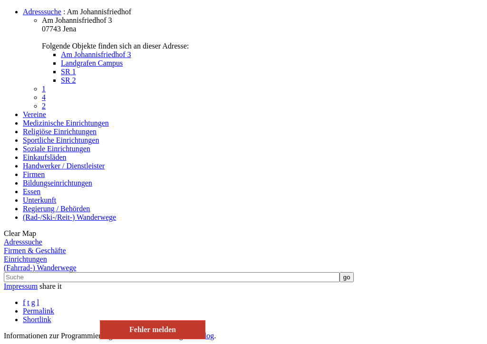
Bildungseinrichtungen (57, 183)
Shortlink (37, 319)
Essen (31, 191)
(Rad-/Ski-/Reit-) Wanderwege (69, 217)
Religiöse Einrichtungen (60, 132)
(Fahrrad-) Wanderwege (40, 268)
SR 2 (68, 80)
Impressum (21, 286)
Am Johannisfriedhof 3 (96, 54)
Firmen (34, 174)
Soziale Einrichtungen (56, 149)
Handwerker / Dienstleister (64, 166)
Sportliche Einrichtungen (61, 140)
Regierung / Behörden (56, 209)
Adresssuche (42, 12)
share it (50, 286)
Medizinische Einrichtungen (66, 123)
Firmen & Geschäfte (35, 250)
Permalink (38, 311)
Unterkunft (39, 200)
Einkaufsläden (45, 157)
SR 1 (68, 72)
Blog (206, 336)
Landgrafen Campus (92, 63)
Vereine (34, 114)
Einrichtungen (25, 259)
